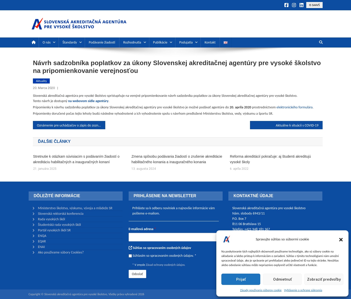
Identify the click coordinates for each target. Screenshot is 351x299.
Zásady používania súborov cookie (261, 290)
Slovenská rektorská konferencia (60, 213)
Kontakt (210, 42)
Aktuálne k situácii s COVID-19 (297, 125)
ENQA (42, 236)
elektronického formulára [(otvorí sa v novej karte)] (295, 107)
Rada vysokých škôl (51, 219)
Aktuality (41, 81)
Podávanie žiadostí (102, 42)
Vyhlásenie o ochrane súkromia (303, 290)
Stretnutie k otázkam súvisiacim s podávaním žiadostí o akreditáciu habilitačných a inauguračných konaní (76, 159)
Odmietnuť (282, 279)
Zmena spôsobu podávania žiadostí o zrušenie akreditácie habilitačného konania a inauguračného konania (176, 159)
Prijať (241, 279)
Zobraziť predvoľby (324, 279)
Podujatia (185, 42)
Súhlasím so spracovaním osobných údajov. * (162, 255)
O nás (47, 42)
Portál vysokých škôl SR (54, 230)
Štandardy (70, 42)
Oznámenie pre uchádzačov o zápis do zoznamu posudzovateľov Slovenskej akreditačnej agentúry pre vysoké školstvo (71, 125)
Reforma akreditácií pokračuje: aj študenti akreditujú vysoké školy (270, 159)
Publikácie (160, 42)
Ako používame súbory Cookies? (61, 252)
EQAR (42, 241)
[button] (340, 239)
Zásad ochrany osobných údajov (165, 265)
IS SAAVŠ (314, 5)
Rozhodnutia (132, 42)
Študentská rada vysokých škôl (59, 225)
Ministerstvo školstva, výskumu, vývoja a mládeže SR (75, 208)
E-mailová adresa (142, 229)
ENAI (41, 247)
